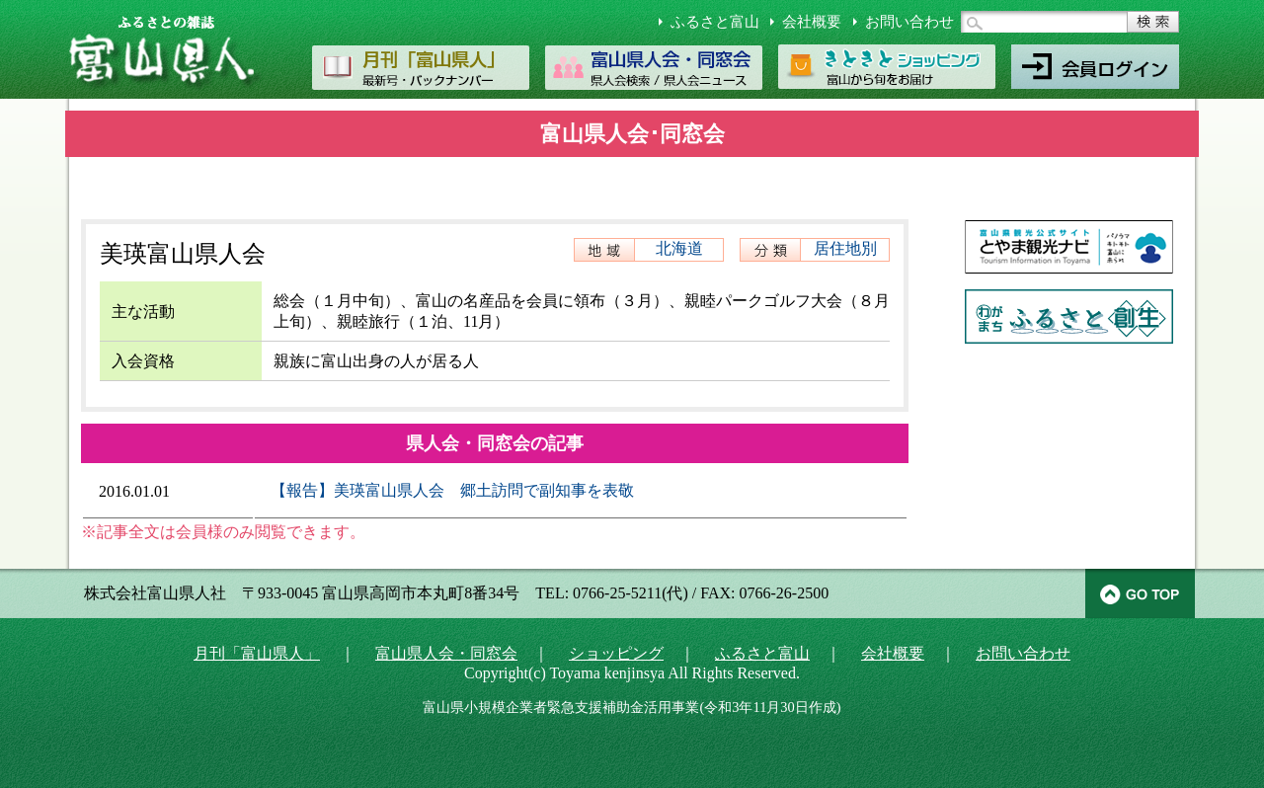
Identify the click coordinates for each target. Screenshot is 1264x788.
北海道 (679, 248)
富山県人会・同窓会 (446, 653)
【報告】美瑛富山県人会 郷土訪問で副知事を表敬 (452, 490)
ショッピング (616, 653)
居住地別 (845, 248)
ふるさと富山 (715, 22)
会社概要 (811, 22)
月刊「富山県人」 (257, 653)
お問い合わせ (909, 22)
